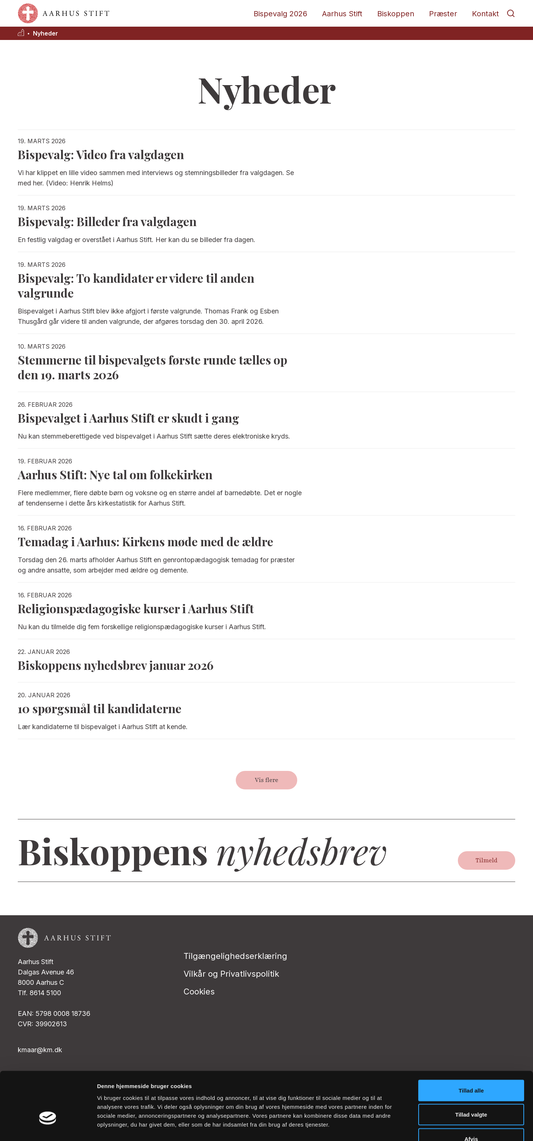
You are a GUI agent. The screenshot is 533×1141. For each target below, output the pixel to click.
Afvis (471, 1092)
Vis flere (266, 780)
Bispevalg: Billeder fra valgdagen (107, 221)
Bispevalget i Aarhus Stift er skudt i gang (128, 418)
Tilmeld (486, 860)
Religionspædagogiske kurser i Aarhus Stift (136, 608)
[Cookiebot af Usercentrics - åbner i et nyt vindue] (48, 1126)
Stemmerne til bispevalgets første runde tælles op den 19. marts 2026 (152, 367)
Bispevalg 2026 (280, 13)
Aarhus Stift (342, 13)
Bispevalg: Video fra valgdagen (101, 154)
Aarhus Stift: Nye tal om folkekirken (115, 474)
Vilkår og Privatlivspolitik (231, 973)
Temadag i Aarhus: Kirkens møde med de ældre (145, 541)
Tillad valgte (471, 1068)
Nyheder (45, 33)
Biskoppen (395, 13)
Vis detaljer (385, 1126)
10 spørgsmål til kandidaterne (99, 708)
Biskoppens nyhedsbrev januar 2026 (116, 665)
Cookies (199, 991)
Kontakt (485, 13)
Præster (443, 13)
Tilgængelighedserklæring (235, 956)
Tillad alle (471, 1044)
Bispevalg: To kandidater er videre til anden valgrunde (136, 285)
